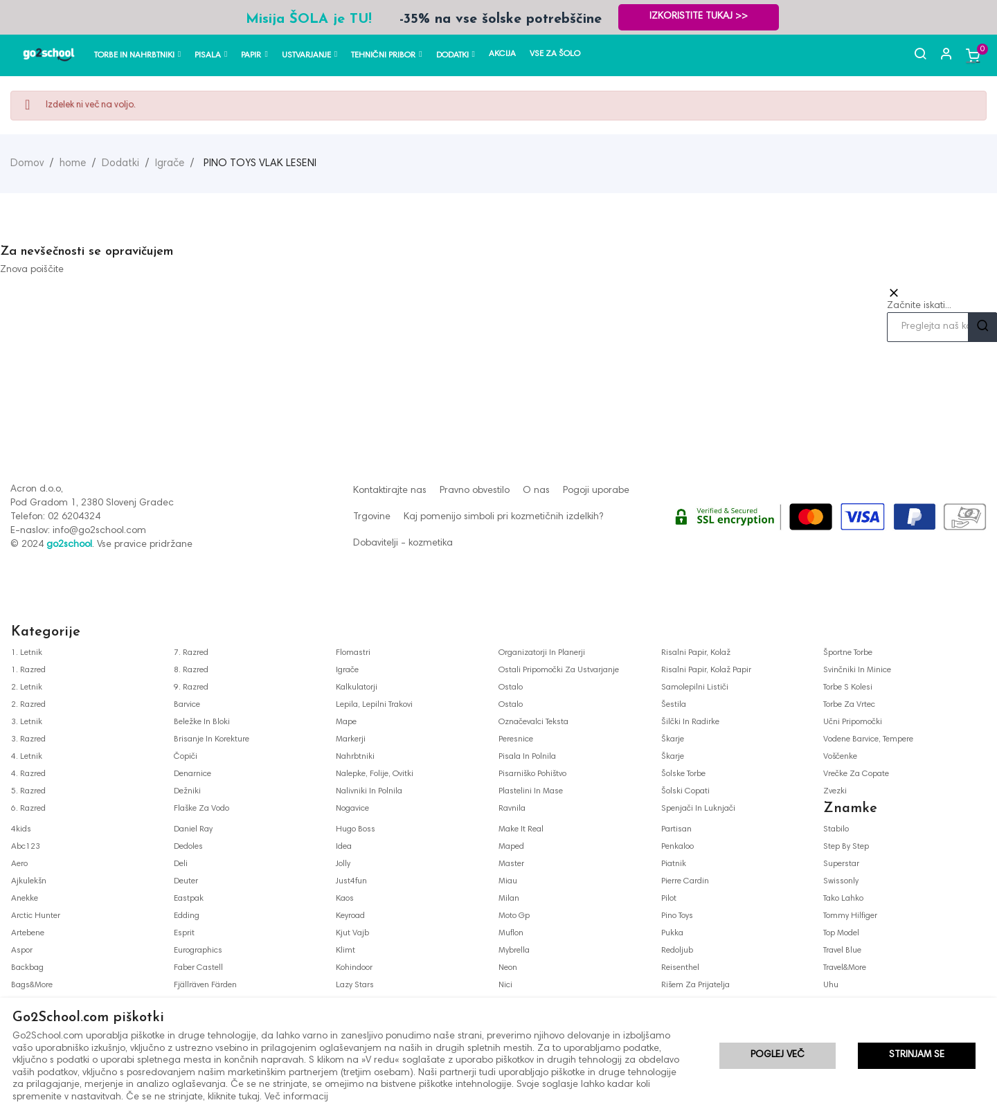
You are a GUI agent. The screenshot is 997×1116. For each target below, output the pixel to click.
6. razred (28, 808)
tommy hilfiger (850, 916)
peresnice (515, 739)
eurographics (198, 950)
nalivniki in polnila (369, 791)
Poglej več (778, 1056)
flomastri (353, 653)
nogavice (352, 808)
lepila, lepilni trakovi (374, 705)
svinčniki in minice (857, 670)
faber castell (198, 968)
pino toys (677, 916)
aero (19, 864)
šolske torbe (683, 774)
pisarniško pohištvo (532, 774)
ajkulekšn (28, 881)
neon (507, 968)
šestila (673, 705)
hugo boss (355, 829)
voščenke (840, 757)
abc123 (25, 847)
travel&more (844, 968)
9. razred (191, 687)
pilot (668, 898)
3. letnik (26, 722)
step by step (846, 847)
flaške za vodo (201, 808)
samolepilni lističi (694, 687)
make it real (521, 829)
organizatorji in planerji (541, 653)
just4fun (351, 881)
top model (841, 933)
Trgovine (371, 517)
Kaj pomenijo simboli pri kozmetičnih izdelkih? (503, 517)
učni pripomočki (852, 722)
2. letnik (26, 687)
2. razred (28, 705)
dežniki (187, 791)
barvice (187, 705)
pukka (672, 933)
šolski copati (685, 791)
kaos (345, 898)
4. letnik (26, 757)
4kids (21, 829)
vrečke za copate (856, 774)
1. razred (28, 670)
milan (508, 898)
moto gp (514, 916)
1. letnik (26, 653)
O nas (536, 491)
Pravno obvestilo (475, 491)
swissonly (841, 881)
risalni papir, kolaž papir (706, 670)
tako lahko (843, 898)
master (511, 864)
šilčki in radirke (690, 722)
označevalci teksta (533, 722)
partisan (676, 829)
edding (186, 916)
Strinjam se (916, 1056)
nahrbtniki (355, 757)
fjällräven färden (205, 985)
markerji (351, 739)
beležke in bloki (202, 722)
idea (344, 847)
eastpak (189, 898)
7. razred (191, 653)
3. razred (28, 739)
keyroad (350, 916)
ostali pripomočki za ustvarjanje (558, 670)
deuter (186, 881)
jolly (343, 864)
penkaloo (677, 847)
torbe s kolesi (847, 687)
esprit (184, 933)
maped (511, 847)
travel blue (842, 950)
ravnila (512, 808)
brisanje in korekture (211, 739)
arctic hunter (35, 916)
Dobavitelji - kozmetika (403, 543)
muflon (510, 933)
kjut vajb (352, 933)
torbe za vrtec (849, 705)
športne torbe (847, 653)
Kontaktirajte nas (389, 491)
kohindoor (354, 968)
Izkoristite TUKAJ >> (704, 16)
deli (181, 864)
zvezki (835, 791)
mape (346, 722)
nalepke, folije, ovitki (374, 774)
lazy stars (355, 985)
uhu (830, 985)
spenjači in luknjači (698, 808)
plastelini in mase (530, 791)
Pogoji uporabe (596, 491)
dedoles (188, 847)
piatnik (673, 864)
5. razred (28, 791)
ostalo (510, 687)
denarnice (192, 774)
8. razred (191, 670)
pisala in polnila (527, 757)
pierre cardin (685, 881)
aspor (22, 950)
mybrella (514, 950)
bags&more (32, 985)
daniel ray (193, 829)
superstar (841, 864)
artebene (27, 933)
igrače (347, 670)
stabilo (836, 829)
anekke (24, 898)
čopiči (185, 757)
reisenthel (680, 968)
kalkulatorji (356, 687)
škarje (672, 739)
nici (505, 985)
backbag (27, 968)
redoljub (677, 950)
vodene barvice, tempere (868, 739)
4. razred (28, 774)
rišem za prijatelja (695, 985)
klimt (345, 950)
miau (507, 881)
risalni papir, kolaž (695, 653)
